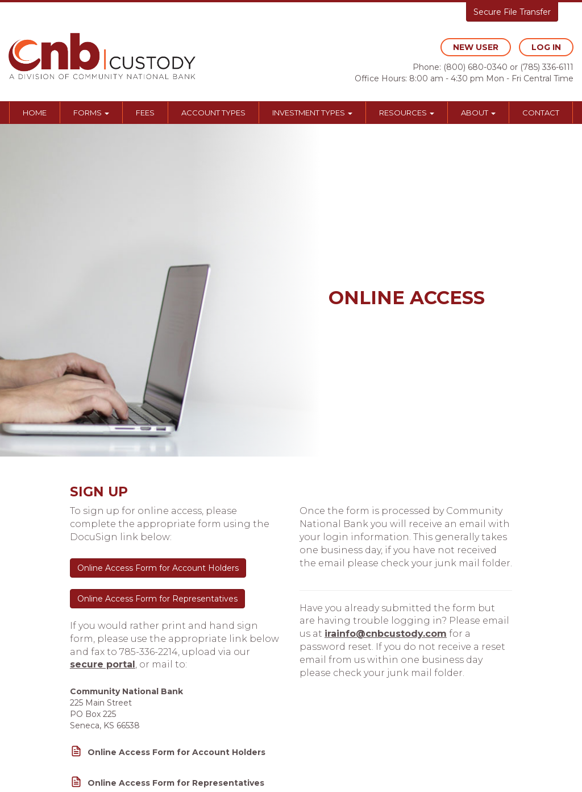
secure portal (102, 664)
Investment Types (312, 112)
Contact (540, 112)
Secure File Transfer (512, 12)
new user (475, 47)
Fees (145, 112)
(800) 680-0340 (475, 67)
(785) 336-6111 (546, 67)
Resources (406, 112)
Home (35, 112)
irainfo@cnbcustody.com (386, 633)
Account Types (213, 112)
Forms (91, 112)
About (478, 112)
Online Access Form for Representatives (157, 599)
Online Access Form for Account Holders (158, 568)
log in (546, 47)
